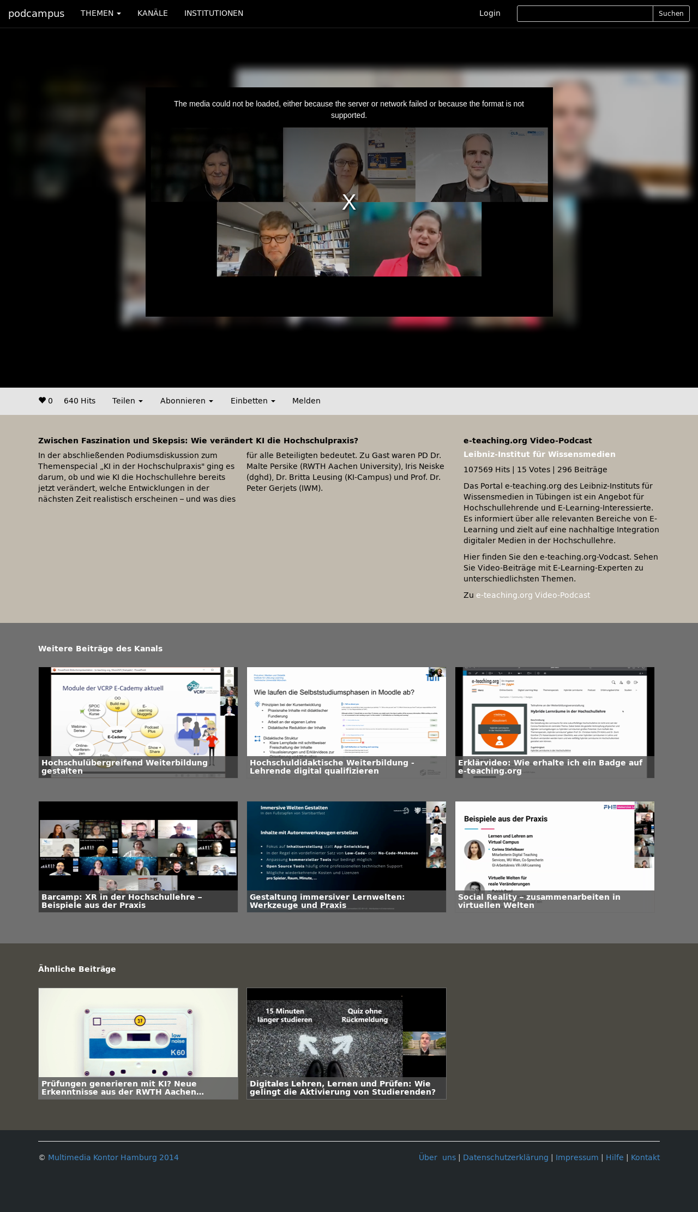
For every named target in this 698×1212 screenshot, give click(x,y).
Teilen (127, 401)
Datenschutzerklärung (506, 1157)
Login (490, 13)
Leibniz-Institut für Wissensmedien (540, 454)
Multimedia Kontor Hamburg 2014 (113, 1157)
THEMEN (101, 13)
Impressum (577, 1157)
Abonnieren (186, 401)
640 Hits (79, 401)
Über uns (437, 1157)
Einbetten (253, 401)
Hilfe (615, 1157)
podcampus (36, 14)
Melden (306, 401)
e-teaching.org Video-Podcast (533, 595)
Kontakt (645, 1157)
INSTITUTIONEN (213, 13)
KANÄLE (152, 13)
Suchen (671, 13)
